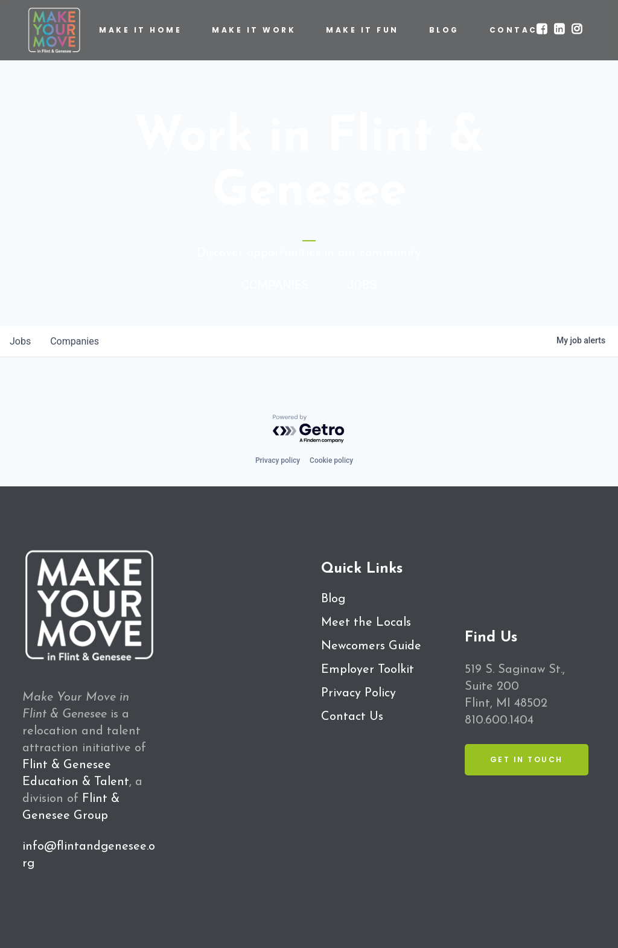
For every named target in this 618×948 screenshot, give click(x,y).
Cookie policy (331, 460)
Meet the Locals (366, 623)
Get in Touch (526, 759)
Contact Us (352, 717)
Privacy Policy (358, 693)
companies (74, 341)
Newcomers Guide (371, 646)
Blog (333, 599)
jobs (20, 341)
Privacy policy (277, 460)
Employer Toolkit (367, 670)
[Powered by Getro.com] (309, 429)
